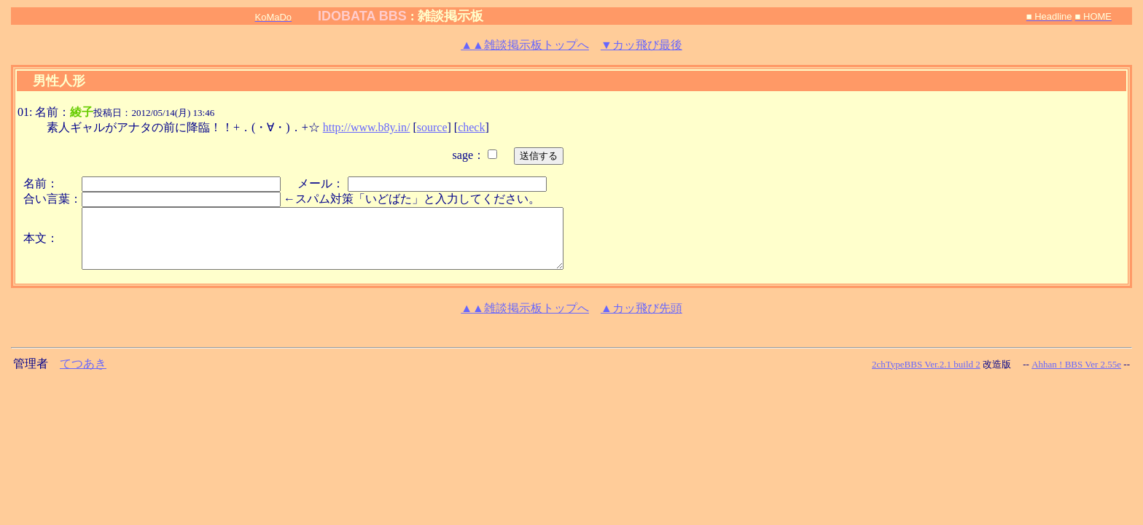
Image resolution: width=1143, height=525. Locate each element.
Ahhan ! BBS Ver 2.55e (1076, 364)
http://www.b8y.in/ (366, 127)
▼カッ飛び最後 (641, 45)
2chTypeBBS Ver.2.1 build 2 (926, 364)
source (432, 127)
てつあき (83, 363)
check (471, 127)
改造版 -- (1005, 364)
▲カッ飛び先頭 (641, 308)
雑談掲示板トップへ (525, 45)
